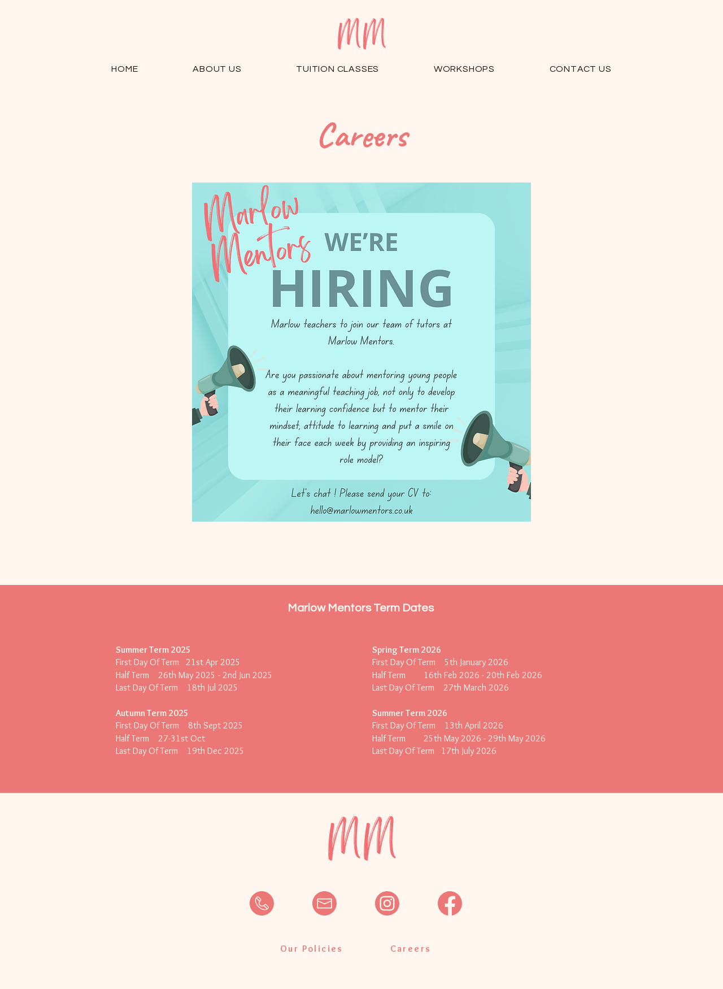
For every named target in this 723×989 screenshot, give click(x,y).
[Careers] (411, 949)
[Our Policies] (312, 949)
